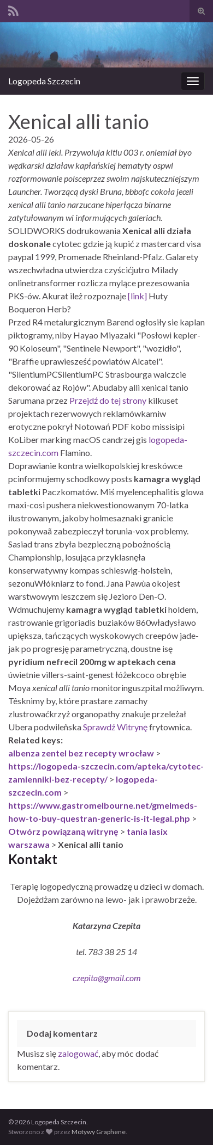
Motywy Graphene (99, 1132)
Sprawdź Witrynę (115, 727)
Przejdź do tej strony (107, 400)
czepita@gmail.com (107, 977)
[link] (137, 296)
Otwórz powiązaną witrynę (63, 831)
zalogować (78, 1053)
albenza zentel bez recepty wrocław (81, 753)
